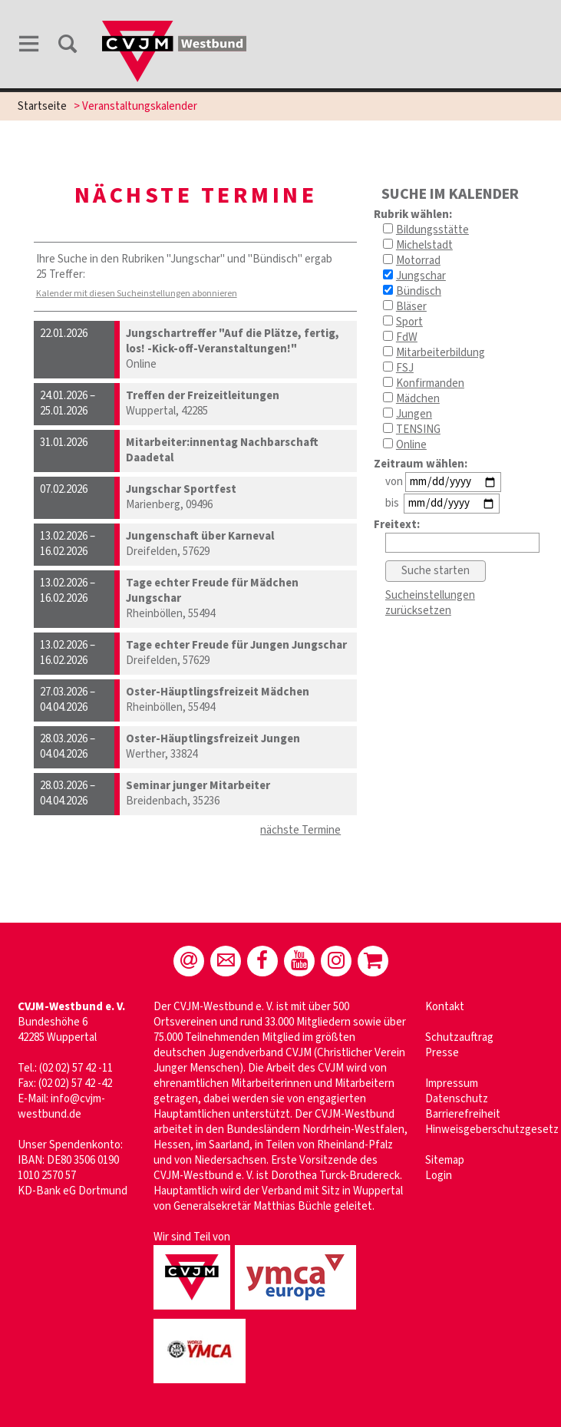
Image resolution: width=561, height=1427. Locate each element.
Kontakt (444, 1007)
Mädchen (418, 399)
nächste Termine (300, 830)
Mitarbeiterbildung (440, 353)
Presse (442, 1053)
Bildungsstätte (432, 230)
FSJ (405, 368)
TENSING (418, 429)
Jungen (414, 414)
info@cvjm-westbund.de (61, 1106)
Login (438, 1176)
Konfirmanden (430, 383)
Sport (409, 322)
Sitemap (444, 1160)
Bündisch (418, 291)
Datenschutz (456, 1099)
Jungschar (421, 276)
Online (411, 445)
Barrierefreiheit (462, 1114)
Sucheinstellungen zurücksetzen (430, 603)
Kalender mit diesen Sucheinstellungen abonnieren (136, 293)
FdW (406, 337)
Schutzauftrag (459, 1037)
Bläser (411, 307)
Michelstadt (424, 245)
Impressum (451, 1083)
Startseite (42, 106)
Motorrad (418, 261)
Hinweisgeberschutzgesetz (492, 1129)
